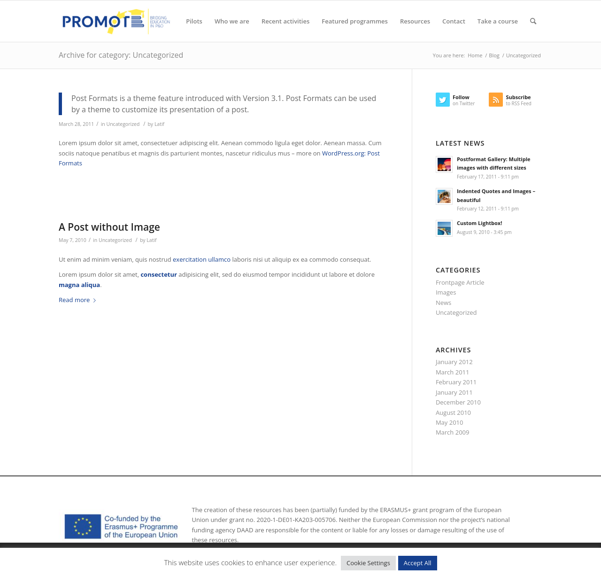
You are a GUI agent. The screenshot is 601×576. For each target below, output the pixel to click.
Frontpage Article (460, 282)
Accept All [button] (417, 563)
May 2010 (449, 422)
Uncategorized (123, 124)
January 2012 (454, 362)
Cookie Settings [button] (368, 563)
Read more (79, 300)
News (443, 302)
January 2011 (454, 392)
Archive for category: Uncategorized (121, 55)
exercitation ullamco (202, 259)
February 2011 (456, 382)
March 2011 (453, 372)
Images (446, 292)
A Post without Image (109, 227)
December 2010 (458, 402)
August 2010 (453, 412)
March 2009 (453, 432)
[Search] (533, 21)
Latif (159, 124)
